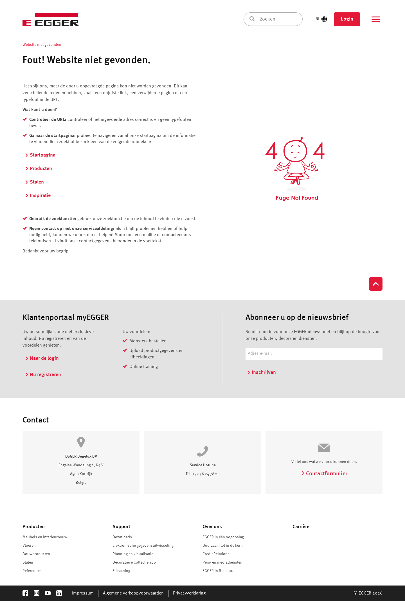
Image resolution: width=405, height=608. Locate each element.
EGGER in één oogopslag (223, 537)
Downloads (122, 537)
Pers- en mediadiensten (222, 562)
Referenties (32, 571)
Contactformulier (324, 474)
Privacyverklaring (189, 593)
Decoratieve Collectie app (134, 562)
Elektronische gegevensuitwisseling (143, 546)
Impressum (83, 593)
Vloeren (29, 546)
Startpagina (40, 155)
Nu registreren (43, 374)
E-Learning (121, 571)
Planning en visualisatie (132, 554)
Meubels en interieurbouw (44, 537)
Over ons (212, 526)
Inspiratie (38, 195)
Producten (38, 168)
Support (121, 526)
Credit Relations (216, 554)
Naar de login (42, 358)
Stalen (34, 182)
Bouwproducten (36, 554)
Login (347, 19)
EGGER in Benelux (217, 571)
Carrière (300, 526)
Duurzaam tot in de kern (222, 546)
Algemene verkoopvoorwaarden (133, 593)
